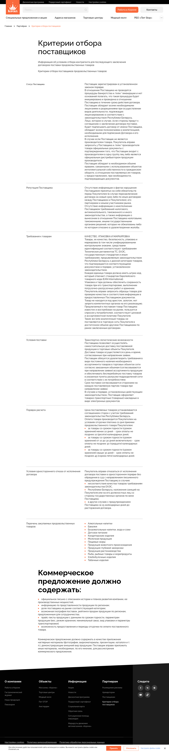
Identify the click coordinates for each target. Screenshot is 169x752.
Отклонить (131, 748)
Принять (114, 748)
